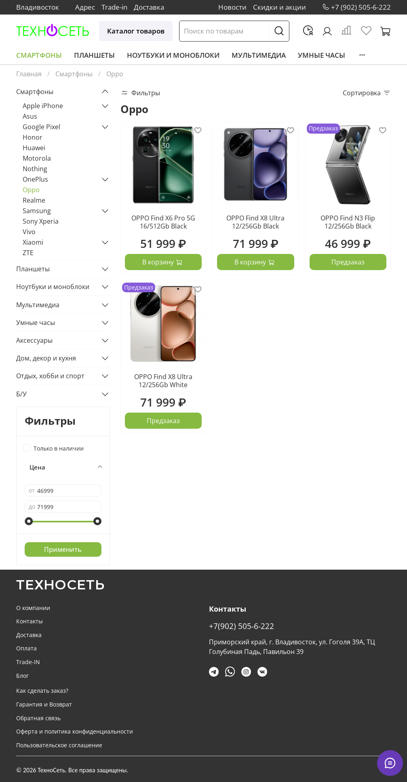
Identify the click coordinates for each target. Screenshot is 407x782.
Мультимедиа (259, 55)
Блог (22, 675)
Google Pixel (41, 126)
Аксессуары (34, 340)
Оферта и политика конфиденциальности (74, 731)
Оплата (26, 648)
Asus (30, 116)
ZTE (28, 252)
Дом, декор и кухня (46, 358)
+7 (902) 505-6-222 (361, 7)
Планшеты (94, 55)
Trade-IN (28, 662)
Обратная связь (38, 718)
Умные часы (321, 55)
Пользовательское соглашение (59, 745)
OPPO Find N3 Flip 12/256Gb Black (348, 222)
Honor (32, 137)
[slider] (29, 521)
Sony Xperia (41, 221)
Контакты (29, 621)
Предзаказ (348, 262)
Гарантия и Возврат (44, 704)
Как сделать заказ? (42, 690)
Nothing (35, 168)
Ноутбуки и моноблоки (173, 55)
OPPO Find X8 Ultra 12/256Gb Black (255, 222)
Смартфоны (39, 55)
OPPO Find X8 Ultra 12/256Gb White (163, 380)
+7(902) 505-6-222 (241, 626)
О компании (33, 608)
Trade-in (114, 7)
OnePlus (35, 179)
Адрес (85, 7)
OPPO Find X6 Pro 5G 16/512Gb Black (163, 222)
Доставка (149, 7)
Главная (29, 73)
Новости (232, 7)
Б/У (21, 394)
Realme (34, 200)
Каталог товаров (135, 31)
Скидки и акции (279, 7)
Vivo (29, 231)
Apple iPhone (43, 105)
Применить (63, 549)
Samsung (37, 210)
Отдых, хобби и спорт (50, 375)
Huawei (34, 147)
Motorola (37, 158)
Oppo (31, 189)
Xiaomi (33, 242)
